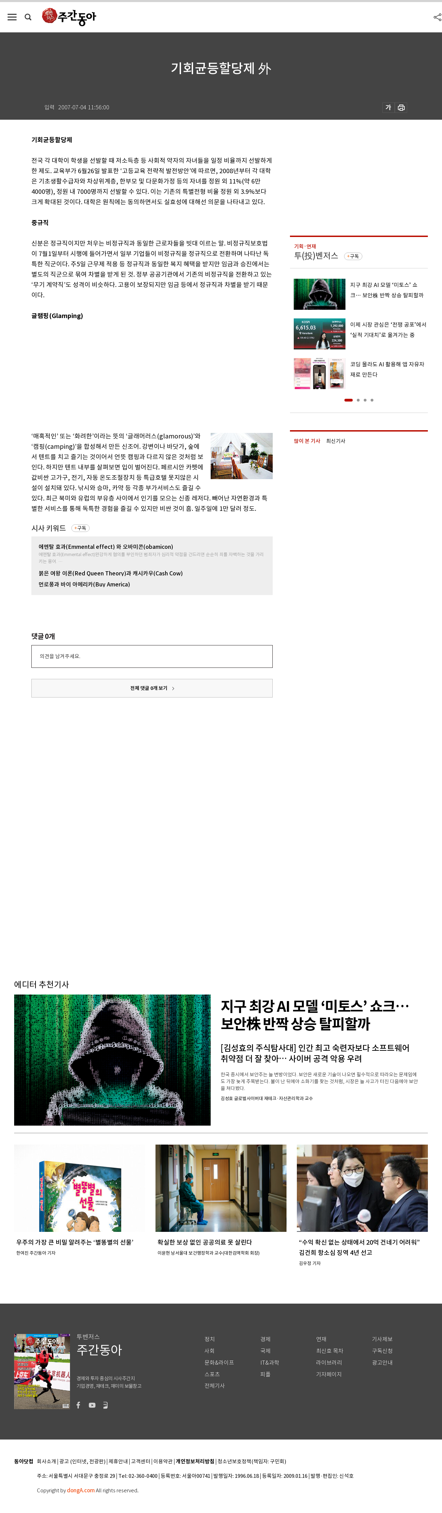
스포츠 (212, 1374)
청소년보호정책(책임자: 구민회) (252, 1462)
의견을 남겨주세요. (60, 656)
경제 (265, 1339)
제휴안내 (118, 1462)
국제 (265, 1351)
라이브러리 (329, 1362)
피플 (265, 1374)
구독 (81, 528)
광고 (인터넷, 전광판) (82, 1462)
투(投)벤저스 (316, 255)
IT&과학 (269, 1362)
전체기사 (214, 1386)
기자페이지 (329, 1374)
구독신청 (382, 1351)
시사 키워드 (48, 528)
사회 (209, 1351)
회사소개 (46, 1462)
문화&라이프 (219, 1362)
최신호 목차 (329, 1351)
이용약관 (163, 1462)
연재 (321, 1339)
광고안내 (382, 1362)
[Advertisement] (134, 375)
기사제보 (382, 1339)
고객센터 (140, 1462)
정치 (209, 1339)
